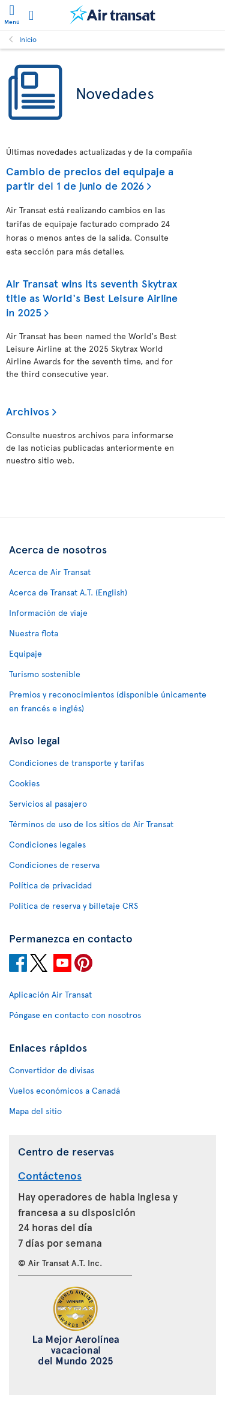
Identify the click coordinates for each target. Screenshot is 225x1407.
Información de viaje (48, 612)
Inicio (28, 39)
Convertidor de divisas (51, 1070)
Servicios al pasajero (48, 803)
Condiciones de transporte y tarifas (76, 762)
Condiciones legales (47, 844)
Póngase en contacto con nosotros (75, 1014)
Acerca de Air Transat (50, 571)
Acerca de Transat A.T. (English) (68, 592)
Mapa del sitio (35, 1110)
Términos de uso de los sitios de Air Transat (91, 824)
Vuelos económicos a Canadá (64, 1090)
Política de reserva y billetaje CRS (73, 905)
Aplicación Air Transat (50, 994)
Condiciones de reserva (54, 864)
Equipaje (25, 653)
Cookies (24, 783)
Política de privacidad (50, 885)
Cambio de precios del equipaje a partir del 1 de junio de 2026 (89, 178)
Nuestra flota (33, 633)
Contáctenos (50, 1175)
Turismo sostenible (44, 673)
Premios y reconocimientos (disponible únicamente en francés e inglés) (107, 701)
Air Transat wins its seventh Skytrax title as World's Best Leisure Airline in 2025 (92, 297)
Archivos (27, 410)
